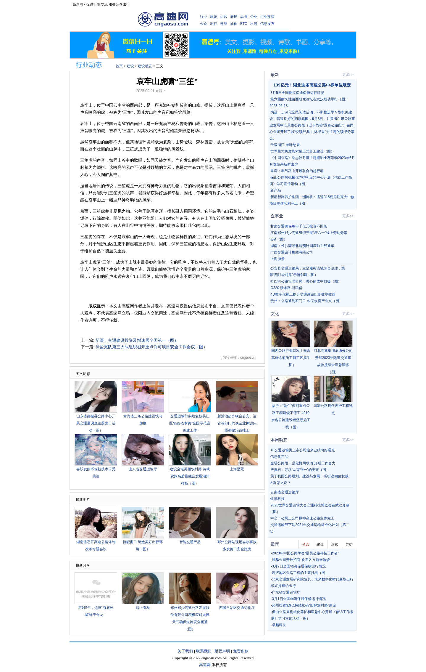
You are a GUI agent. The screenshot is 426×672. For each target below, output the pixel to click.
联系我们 (204, 651)
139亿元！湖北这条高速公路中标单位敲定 (312, 85)
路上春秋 (143, 608)
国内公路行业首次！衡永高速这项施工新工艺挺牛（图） (290, 358)
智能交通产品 (190, 542)
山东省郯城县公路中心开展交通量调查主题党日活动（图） (95, 423)
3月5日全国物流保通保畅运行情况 (297, 93)
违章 (223, 24)
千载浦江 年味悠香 (285, 145)
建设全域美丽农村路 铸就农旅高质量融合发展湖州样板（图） (190, 476)
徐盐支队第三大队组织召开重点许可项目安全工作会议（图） (151, 346)
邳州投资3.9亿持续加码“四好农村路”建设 (304, 605)
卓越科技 (279, 625)
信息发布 (267, 24)
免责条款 (240, 651)
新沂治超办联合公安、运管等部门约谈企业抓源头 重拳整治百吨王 (236, 423)
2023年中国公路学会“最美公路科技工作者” (305, 553)
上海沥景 (237, 469)
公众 (203, 24)
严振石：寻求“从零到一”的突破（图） (300, 470)
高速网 (205, 665)
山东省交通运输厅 (143, 469)
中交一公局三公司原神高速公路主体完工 (302, 518)
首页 (119, 66)
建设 (213, 17)
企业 (253, 17)
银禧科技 (277, 499)
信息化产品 (279, 457)
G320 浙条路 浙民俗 (286, 288)
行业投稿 (267, 17)
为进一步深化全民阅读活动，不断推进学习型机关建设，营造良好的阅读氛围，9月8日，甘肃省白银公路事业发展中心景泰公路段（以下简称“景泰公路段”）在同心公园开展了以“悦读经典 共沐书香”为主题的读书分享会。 (312, 125)
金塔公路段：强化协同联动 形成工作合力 (302, 463)
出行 (213, 24)
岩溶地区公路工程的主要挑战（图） (300, 573)
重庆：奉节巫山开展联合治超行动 (297, 171)
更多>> (348, 75)
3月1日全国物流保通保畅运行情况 (298, 599)
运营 (223, 17)
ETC (243, 24)
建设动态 (145, 66)
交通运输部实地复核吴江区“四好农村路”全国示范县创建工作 (190, 423)
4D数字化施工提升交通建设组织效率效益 (302, 294)
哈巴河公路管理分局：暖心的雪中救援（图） (305, 281)
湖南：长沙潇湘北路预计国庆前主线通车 (302, 246)
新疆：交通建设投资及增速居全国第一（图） (137, 340)
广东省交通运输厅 (286, 592)
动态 (305, 544)
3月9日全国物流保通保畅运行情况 (298, 566)
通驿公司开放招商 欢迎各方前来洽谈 (301, 560)
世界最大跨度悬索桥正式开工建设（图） (302, 151)
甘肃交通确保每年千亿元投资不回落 (298, 226)
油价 (233, 24)
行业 (203, 17)
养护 (233, 17)
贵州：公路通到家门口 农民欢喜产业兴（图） (306, 301)
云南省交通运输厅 (284, 492)
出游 (253, 24)
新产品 (275, 190)
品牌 (243, 17)
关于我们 (185, 651)
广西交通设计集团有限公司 (291, 252)
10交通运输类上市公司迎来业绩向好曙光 (302, 450)
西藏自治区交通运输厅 (237, 608)
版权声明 (222, 651)
